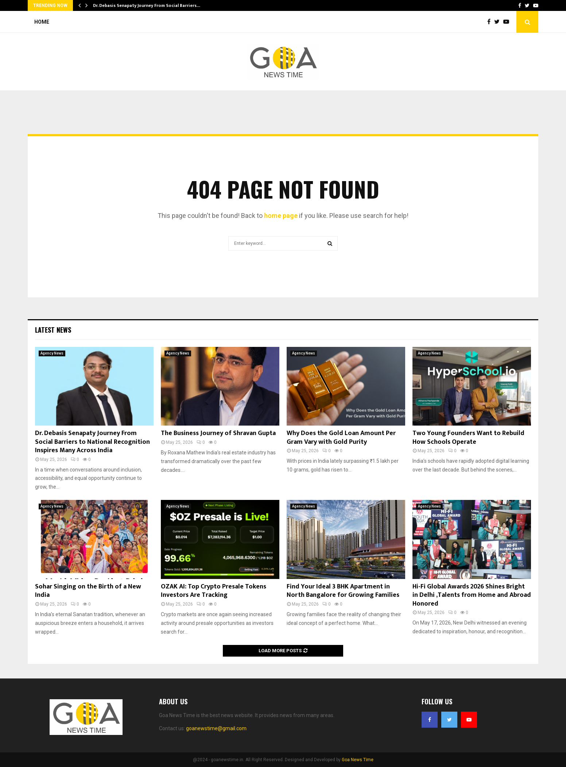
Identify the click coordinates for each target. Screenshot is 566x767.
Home (41, 22)
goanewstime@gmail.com (216, 728)
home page (281, 215)
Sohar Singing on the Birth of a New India (88, 590)
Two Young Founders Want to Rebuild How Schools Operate (468, 437)
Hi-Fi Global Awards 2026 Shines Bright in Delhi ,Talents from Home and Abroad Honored (471, 595)
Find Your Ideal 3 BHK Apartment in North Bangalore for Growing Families (343, 590)
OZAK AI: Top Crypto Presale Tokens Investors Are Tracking (213, 590)
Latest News (53, 329)
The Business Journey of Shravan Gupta (218, 433)
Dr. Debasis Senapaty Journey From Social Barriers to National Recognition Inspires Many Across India (92, 442)
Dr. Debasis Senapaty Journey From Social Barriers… (146, 5)
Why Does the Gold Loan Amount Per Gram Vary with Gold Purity (341, 437)
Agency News (51, 353)
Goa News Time (357, 759)
